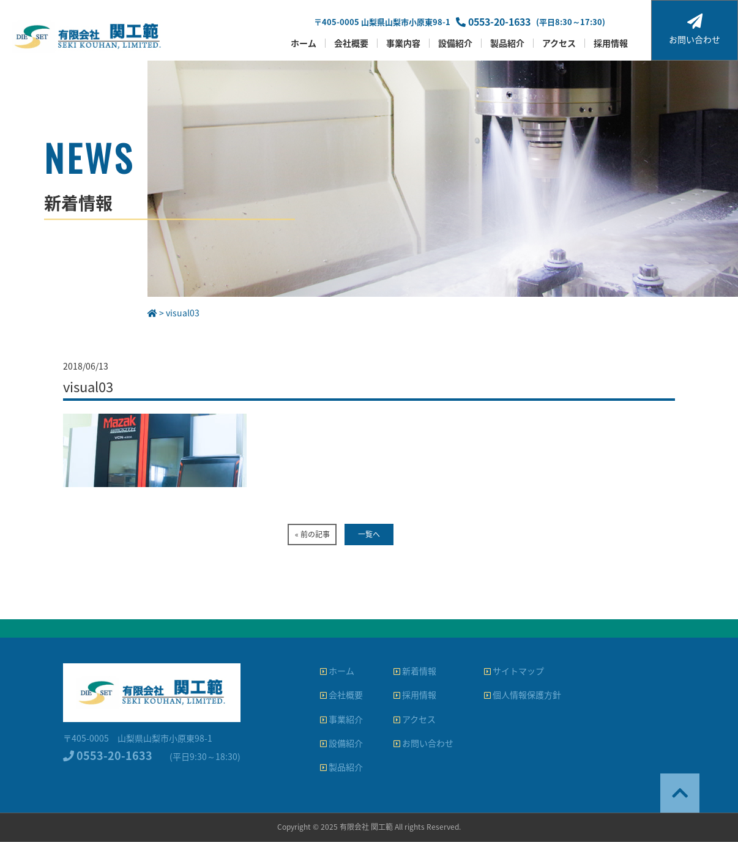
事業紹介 (341, 719)
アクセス (559, 43)
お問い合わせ (694, 29)
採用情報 (611, 43)
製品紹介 (507, 43)
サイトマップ (514, 671)
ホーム (303, 43)
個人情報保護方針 (522, 694)
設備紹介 (455, 43)
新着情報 (414, 671)
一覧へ (369, 534)
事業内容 (403, 43)
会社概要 (351, 43)
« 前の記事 (312, 534)
